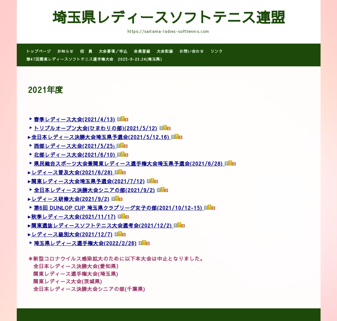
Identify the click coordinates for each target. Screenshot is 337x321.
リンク (216, 51)
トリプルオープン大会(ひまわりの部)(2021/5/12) (95, 127)
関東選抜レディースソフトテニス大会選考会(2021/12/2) (101, 225)
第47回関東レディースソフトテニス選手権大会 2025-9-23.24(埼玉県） (95, 59)
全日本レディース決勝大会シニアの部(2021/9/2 (93, 189)
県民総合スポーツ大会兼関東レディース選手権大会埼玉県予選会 (112, 163)
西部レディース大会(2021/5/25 (73, 145)
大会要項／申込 (113, 51)
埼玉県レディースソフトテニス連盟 (168, 17)
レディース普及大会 (55, 172)
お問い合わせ (191, 51)
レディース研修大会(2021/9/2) (70, 198)
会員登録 (142, 51)
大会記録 (165, 51)
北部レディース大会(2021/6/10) (74, 154)
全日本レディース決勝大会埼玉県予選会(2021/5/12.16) (100, 136)
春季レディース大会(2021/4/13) (74, 119)
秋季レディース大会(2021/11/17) (73, 216)
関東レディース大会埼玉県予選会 (71, 181)
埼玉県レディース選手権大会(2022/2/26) (85, 242)
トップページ (38, 51)
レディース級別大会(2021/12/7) (72, 234)
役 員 (86, 51)
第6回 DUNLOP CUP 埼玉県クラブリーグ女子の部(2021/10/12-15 (117, 207)
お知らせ (65, 51)
